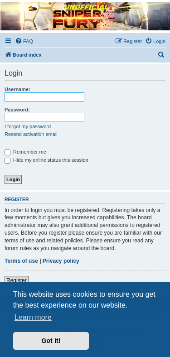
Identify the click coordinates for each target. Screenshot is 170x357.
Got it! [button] (50, 340)
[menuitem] (24, 41)
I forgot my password (28, 126)
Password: (17, 109)
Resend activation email (31, 134)
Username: (17, 89)
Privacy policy (61, 261)
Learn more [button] (33, 317)
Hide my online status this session (46, 160)
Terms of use (21, 261)
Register (16, 280)
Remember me (25, 151)
